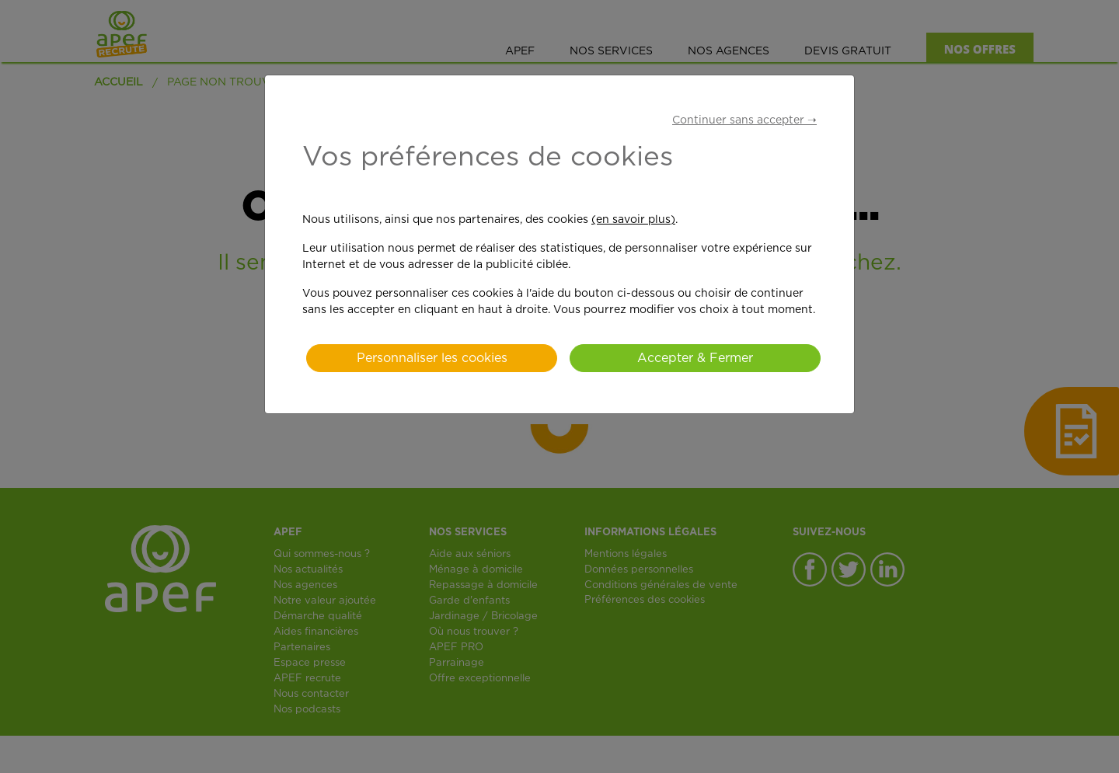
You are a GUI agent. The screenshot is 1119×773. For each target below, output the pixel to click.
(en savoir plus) (633, 219)
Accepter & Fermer (695, 358)
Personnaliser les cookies (432, 358)
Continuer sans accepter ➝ (744, 120)
